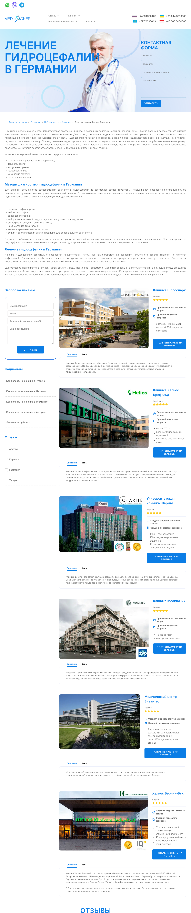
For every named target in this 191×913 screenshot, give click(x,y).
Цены (84, 354)
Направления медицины (62, 21)
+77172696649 (144, 21)
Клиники (74, 16)
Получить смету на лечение (169, 344)
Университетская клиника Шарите (161, 501)
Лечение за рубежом (18, 422)
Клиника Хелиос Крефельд (166, 392)
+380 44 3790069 (173, 16)
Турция (13, 480)
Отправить (151, 103)
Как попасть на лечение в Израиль (26, 391)
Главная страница (18, 122)
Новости (90, 21)
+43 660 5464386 (172, 21)
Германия (35, 122)
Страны (53, 16)
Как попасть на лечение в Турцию (25, 380)
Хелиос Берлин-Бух (168, 793)
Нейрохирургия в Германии (57, 122)
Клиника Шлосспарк (169, 290)
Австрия (14, 449)
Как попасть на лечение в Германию (27, 401)
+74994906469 (144, 16)
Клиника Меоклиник (169, 601)
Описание (72, 354)
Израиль (14, 459)
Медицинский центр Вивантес (160, 699)
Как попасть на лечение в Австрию (26, 412)
